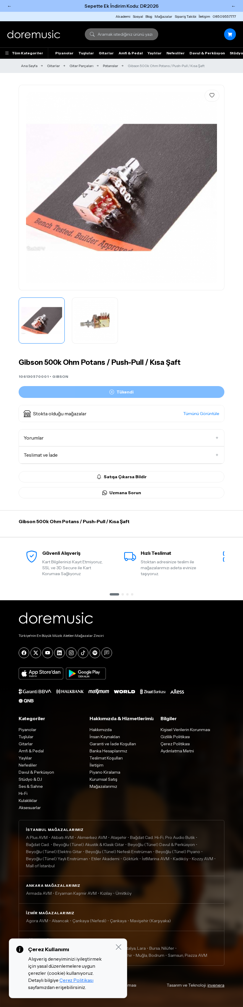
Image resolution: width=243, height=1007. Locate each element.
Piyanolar (64, 53)
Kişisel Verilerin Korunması (185, 729)
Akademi (123, 16)
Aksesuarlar (30, 807)
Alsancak (60, 920)
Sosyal (138, 16)
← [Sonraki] (233, 6)
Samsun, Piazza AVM (187, 955)
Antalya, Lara (133, 948)
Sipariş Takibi (185, 16)
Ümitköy (124, 893)
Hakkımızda (101, 729)
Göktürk (130, 858)
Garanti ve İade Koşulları (113, 743)
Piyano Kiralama (105, 772)
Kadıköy (180, 858)
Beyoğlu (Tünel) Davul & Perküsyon (161, 844)
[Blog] (106, 653)
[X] (35, 653)
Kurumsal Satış (103, 779)
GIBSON (60, 376)
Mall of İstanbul (40, 865)
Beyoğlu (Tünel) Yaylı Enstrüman (57, 858)
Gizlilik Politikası (175, 736)
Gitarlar (106, 53)
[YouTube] (47, 653)
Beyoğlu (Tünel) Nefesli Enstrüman (118, 851)
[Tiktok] (83, 653)
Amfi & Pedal (131, 53)
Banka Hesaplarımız (108, 751)
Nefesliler (175, 53)
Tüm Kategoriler (24, 53)
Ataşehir (119, 837)
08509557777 (224, 16)
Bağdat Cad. (38, 844)
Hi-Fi (23, 793)
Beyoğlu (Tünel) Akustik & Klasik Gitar (88, 844)
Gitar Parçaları (81, 66)
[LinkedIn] (59, 653)
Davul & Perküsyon (207, 53)
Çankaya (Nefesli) (89, 920)
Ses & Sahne (31, 786)
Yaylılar (155, 53)
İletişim (204, 16)
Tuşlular (86, 53)
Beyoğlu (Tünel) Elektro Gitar (54, 851)
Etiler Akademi (105, 858)
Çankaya (118, 920)
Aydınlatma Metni (177, 751)
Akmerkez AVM (92, 837)
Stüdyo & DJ (30, 779)
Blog (148, 16)
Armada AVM (39, 893)
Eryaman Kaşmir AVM (76, 893)
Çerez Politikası (175, 743)
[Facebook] (24, 653)
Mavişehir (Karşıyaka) (150, 920)
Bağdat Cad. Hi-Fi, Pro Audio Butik (162, 837)
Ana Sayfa (29, 66)
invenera (216, 985)
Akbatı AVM (62, 837)
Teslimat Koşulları (106, 758)
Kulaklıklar (28, 800)
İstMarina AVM (155, 858)
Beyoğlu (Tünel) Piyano (177, 851)
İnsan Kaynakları (105, 736)
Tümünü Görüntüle (201, 413)
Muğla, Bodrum (150, 955)
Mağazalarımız (103, 786)
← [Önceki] (9, 6)
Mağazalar (163, 16)
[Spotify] (95, 653)
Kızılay (106, 893)
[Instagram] (71, 653)
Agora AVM (37, 920)
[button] (121, 413)
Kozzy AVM (202, 858)
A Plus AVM (37, 837)
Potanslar (110, 66)
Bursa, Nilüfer (161, 948)
